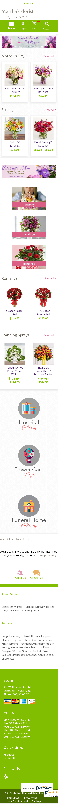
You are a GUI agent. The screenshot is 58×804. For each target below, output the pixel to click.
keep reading (48, 555)
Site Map (36, 802)
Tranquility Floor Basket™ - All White (14, 371)
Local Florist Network (17, 802)
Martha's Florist (18, 11)
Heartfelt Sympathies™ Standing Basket (43, 371)
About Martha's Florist (15, 540)
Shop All (50, 56)
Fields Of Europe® (14, 142)
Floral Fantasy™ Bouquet (43, 144)
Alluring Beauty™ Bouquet (43, 90)
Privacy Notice (30, 798)
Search (46, 29)
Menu (12, 28)
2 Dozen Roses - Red (14, 313)
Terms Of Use (12, 798)
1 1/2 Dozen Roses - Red (43, 313)
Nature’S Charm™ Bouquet (14, 90)
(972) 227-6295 (15, 16)
